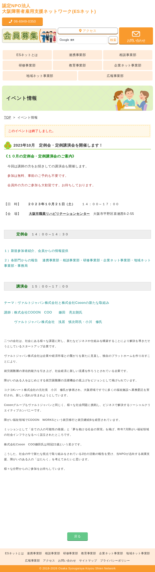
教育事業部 (77, 65)
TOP (7, 117)
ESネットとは (27, 55)
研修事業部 (27, 65)
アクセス (87, 30)
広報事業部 (115, 76)
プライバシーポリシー (115, 560)
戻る (77, 536)
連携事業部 (77, 55)
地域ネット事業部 (39, 76)
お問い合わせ (67, 560)
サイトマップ (88, 560)
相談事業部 (127, 55)
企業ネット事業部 (127, 65)
